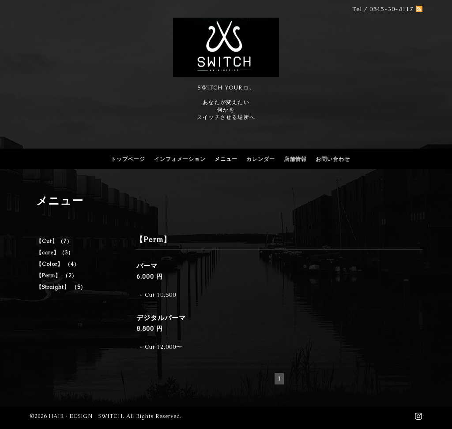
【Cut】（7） (54, 241)
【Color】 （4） (57, 264)
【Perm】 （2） (56, 275)
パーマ (150, 265)
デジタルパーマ (161, 317)
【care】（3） (55, 252)
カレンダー (260, 159)
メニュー (226, 159)
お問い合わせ (333, 159)
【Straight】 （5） (61, 287)
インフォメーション (180, 159)
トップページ (128, 159)
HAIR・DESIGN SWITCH (86, 416)
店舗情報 (295, 159)
